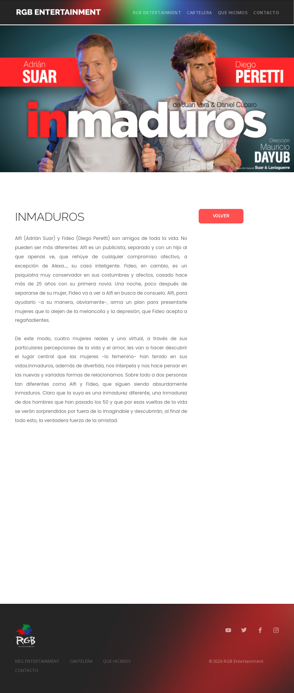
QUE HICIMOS (233, 12)
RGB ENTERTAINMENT (157, 12)
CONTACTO (266, 12)
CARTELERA (199, 12)
